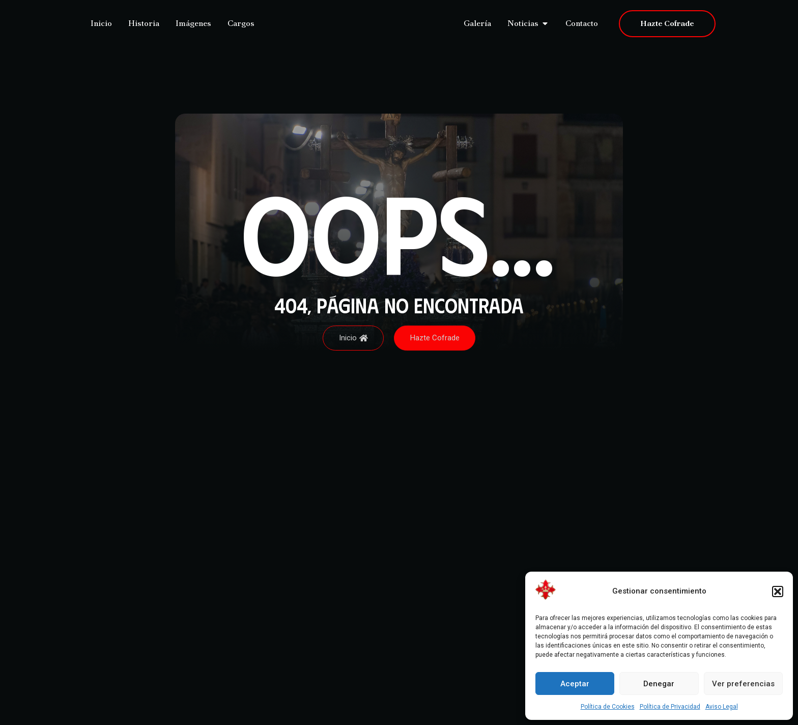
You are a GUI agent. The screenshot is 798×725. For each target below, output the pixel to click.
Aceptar (574, 683)
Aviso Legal (721, 706)
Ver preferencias (743, 683)
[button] (778, 591)
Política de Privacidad (670, 706)
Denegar (658, 683)
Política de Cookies (608, 706)
